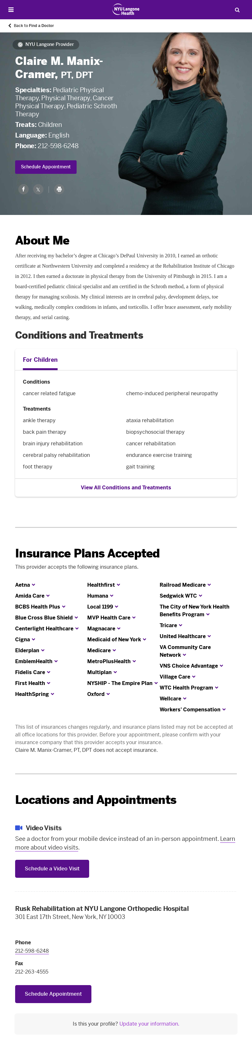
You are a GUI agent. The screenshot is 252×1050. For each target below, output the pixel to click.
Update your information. (149, 1024)
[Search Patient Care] (237, 9)
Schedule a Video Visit (52, 869)
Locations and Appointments (95, 800)
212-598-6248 (58, 146)
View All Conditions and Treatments (126, 488)
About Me (42, 240)
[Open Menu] (11, 10)
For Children (40, 359)
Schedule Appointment (46, 167)
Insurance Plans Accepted (87, 553)
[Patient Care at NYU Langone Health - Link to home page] (126, 9)
